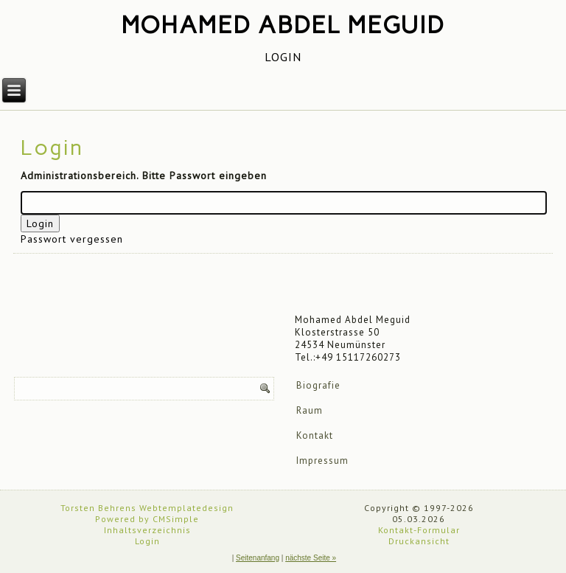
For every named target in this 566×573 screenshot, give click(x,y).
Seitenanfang (257, 558)
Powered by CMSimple (147, 518)
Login (147, 540)
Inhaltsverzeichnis (147, 529)
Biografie (318, 385)
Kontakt (314, 435)
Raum (309, 410)
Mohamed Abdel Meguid (283, 25)
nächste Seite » (310, 558)
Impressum (322, 460)
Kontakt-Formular (419, 529)
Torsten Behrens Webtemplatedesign (147, 507)
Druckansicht (419, 540)
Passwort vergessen (72, 239)
